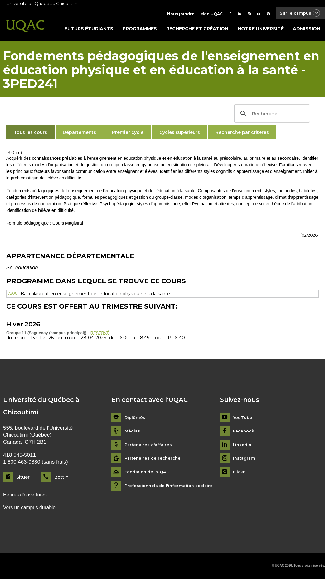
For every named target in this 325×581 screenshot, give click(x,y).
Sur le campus (298, 14)
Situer (23, 478)
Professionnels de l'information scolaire (171, 487)
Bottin (61, 478)
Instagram (244, 459)
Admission (306, 30)
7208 (13, 295)
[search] (271, 115)
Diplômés (135, 419)
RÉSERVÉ (100, 334)
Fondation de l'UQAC (148, 473)
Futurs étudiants (89, 30)
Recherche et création (197, 30)
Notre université (261, 30)
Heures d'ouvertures (27, 497)
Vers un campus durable (31, 510)
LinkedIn (243, 446)
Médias (132, 432)
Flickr (239, 473)
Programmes (140, 30)
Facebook (244, 432)
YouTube (243, 419)
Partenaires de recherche (154, 459)
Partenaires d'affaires (149, 446)
